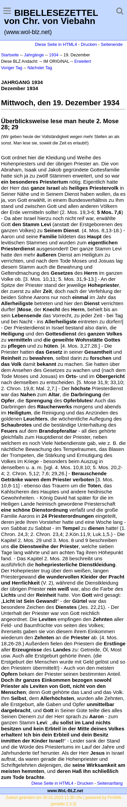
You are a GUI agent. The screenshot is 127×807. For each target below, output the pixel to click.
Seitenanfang (110, 783)
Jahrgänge (34, 55)
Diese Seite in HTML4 (56, 44)
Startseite (10, 55)
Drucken (89, 44)
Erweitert (83, 61)
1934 (54, 55)
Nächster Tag (39, 67)
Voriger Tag (11, 67)
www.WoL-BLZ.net (65, 790)
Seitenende (112, 44)
